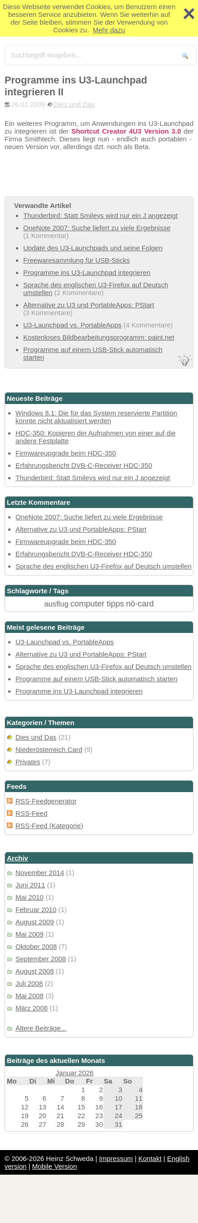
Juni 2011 (30, 885)
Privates (27, 762)
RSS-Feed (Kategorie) (49, 825)
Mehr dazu (109, 30)
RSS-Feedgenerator (45, 801)
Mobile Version (54, 1166)
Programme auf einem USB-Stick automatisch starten (96, 679)
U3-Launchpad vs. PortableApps (72, 325)
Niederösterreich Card (48, 749)
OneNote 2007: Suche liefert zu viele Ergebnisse (97, 228)
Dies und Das (74, 104)
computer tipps (97, 603)
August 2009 (34, 922)
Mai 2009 (29, 934)
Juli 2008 (29, 983)
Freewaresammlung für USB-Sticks (76, 260)
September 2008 (40, 959)
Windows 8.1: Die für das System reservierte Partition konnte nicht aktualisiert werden (96, 417)
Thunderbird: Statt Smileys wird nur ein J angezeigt (100, 215)
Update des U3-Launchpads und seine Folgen (92, 248)
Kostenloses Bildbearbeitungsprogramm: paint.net (98, 337)
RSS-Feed (31, 813)
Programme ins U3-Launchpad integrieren (86, 272)
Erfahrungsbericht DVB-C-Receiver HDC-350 (83, 465)
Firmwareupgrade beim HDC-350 (65, 453)
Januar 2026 (74, 1073)
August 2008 (34, 971)
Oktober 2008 (36, 946)
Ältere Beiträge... (40, 1028)
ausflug (56, 604)
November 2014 (39, 872)
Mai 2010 (29, 897)
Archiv (17, 858)
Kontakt (150, 1158)
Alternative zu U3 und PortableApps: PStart (88, 305)
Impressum (116, 1158)
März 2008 (31, 1008)
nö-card (140, 603)
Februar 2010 (35, 909)
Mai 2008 (29, 996)
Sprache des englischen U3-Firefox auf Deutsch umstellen (103, 566)
